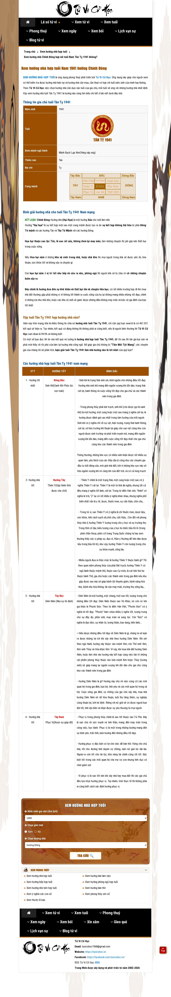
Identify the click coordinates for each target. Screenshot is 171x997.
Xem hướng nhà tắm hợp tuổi (42, 888)
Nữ (37, 831)
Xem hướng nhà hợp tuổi (39, 876)
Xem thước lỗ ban (36, 900)
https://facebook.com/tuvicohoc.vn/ (106, 957)
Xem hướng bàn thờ (95, 888)
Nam (29, 831)
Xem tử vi (80, 22)
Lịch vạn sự (125, 31)
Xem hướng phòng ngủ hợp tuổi (101, 882)
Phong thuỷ (36, 31)
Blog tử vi (35, 40)
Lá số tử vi (50, 22)
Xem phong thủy (40, 870)
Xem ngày (67, 31)
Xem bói (96, 31)
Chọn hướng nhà (35, 838)
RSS (97, 962)
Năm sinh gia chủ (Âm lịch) (41, 811)
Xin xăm (91, 922)
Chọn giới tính (34, 825)
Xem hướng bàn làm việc (98, 876)
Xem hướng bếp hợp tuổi (39, 882)
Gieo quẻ (119, 922)
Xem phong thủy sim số (97, 894)
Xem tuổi (109, 22)
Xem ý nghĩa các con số (39, 894)
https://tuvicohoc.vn (95, 951)
